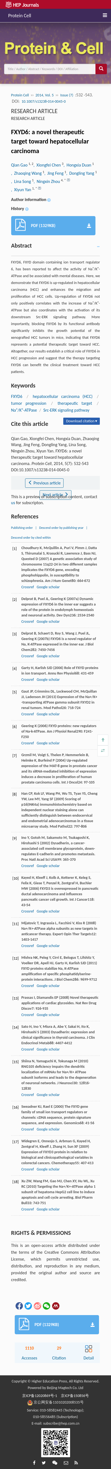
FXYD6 (16, 396)
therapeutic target (75, 403)
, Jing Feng (54, 173)
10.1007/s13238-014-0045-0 (44, 101)
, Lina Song (21, 181)
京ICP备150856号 (75, 1395)
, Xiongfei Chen (47, 165)
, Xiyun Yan (21, 189)
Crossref (27, 587)
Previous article (44, 483)
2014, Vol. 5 (44, 95)
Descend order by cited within (31, 538)
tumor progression (28, 403)
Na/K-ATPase (24, 410)
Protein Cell (19, 15)
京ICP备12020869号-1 (39, 1395)
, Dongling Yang (80, 173)
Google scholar (48, 587)
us (13, 502)
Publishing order (22, 528)
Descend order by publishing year (61, 528)
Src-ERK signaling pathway (66, 410)
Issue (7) (66, 95)
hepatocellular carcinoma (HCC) (62, 396)
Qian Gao (20, 165)
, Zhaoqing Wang (27, 173)
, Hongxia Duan (78, 165)
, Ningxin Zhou (47, 181)
